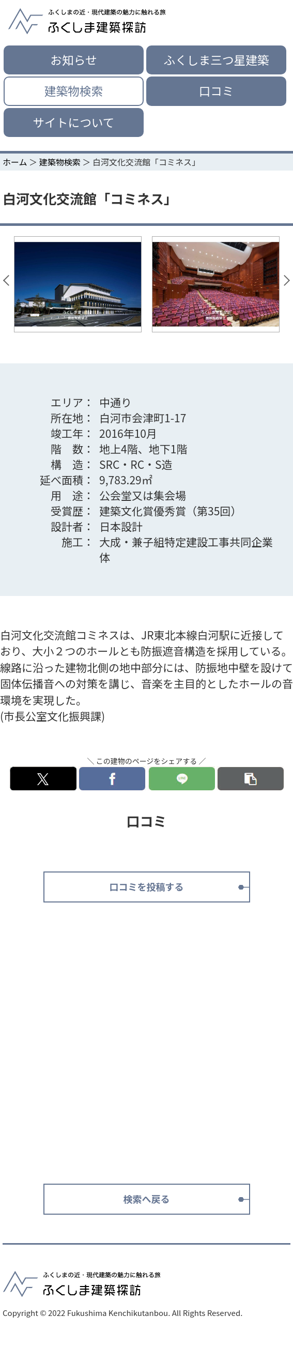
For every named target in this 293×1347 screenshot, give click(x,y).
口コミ (216, 90)
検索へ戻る (147, 1198)
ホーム (15, 162)
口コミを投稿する (147, 886)
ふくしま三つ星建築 (216, 59)
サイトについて (73, 122)
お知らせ (73, 59)
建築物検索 (73, 90)
